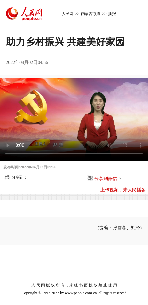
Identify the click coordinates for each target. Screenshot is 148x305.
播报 (112, 13)
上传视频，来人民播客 (123, 189)
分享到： (19, 177)
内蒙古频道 (90, 13)
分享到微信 (108, 178)
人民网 (68, 13)
